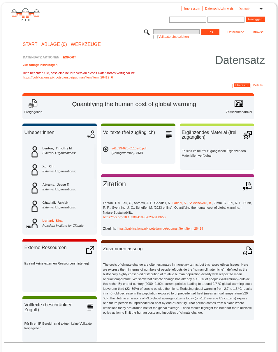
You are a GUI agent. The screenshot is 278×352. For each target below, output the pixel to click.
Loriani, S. (180, 203)
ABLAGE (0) (54, 44)
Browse (258, 32)
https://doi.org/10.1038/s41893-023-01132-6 (134, 217)
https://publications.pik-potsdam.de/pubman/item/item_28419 (160, 228)
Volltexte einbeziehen (174, 36)
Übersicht (241, 85)
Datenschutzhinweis (219, 8)
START (30, 44)
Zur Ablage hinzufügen (40, 65)
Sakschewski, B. (200, 203)
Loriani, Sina (52, 220)
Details (258, 85)
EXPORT (69, 57)
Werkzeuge (86, 44)
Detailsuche (235, 32)
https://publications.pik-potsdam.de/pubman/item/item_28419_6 (68, 77)
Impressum (192, 8)
